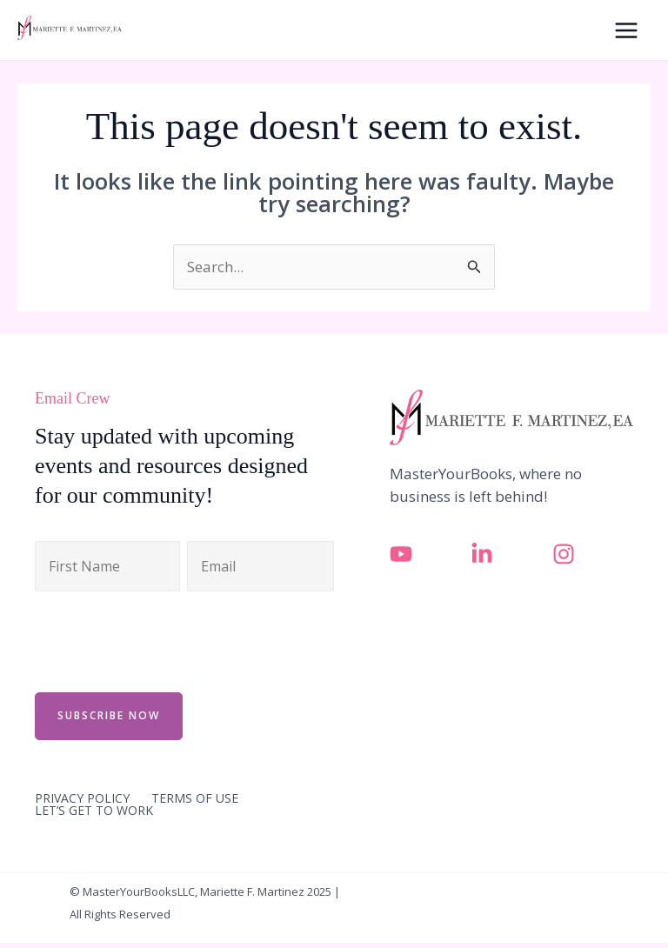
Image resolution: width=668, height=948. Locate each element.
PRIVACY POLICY (82, 798)
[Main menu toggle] (627, 30)
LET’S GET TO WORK (94, 810)
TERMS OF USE (194, 798)
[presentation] (167, 639)
